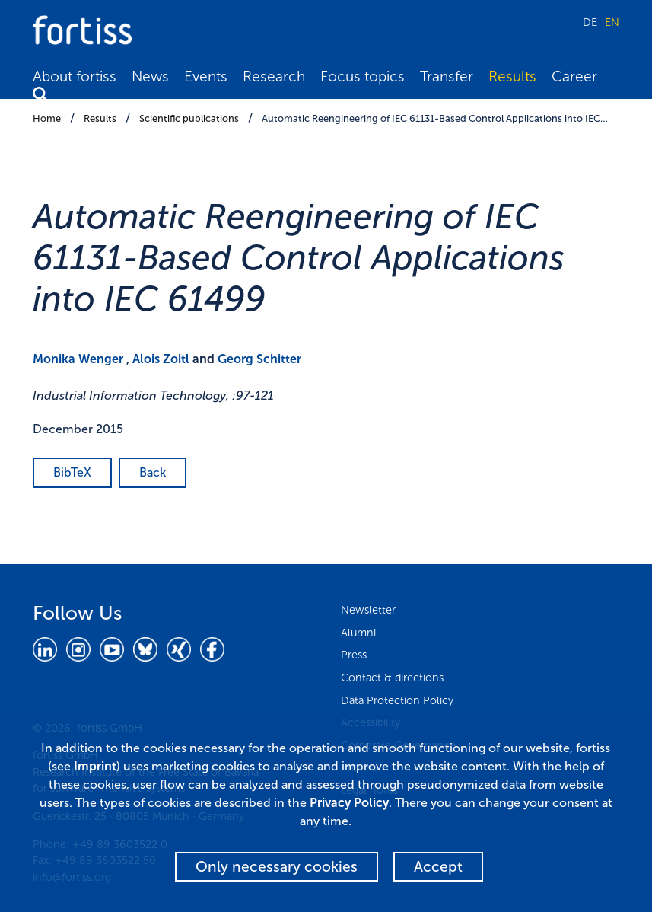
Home (47, 118)
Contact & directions (392, 677)
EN (612, 22)
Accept (438, 866)
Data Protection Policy (397, 700)
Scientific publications (189, 118)
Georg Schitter (259, 359)
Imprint (95, 766)
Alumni (358, 632)
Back (152, 472)
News (150, 76)
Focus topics (362, 76)
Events (205, 76)
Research (274, 76)
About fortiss (74, 76)
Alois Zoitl (160, 359)
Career (574, 76)
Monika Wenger (78, 359)
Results (512, 76)
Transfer (446, 76)
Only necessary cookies (277, 866)
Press (354, 655)
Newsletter (368, 610)
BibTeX (72, 472)
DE (590, 22)
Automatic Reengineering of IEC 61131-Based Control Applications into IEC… (435, 118)
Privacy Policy (349, 803)
